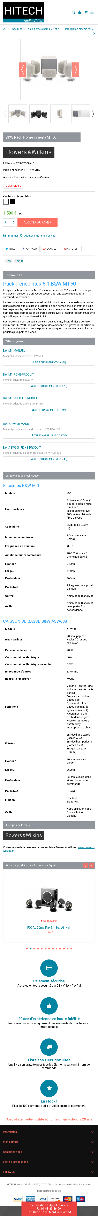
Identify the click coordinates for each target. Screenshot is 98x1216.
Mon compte (10, 1141)
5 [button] (42, 948)
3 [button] (34, 948)
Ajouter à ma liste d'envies (39, 235)
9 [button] (56, 948)
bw (9, 260)
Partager (30, 248)
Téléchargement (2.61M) (49, 362)
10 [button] (60, 948)
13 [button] (71, 948)
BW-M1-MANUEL (14, 350)
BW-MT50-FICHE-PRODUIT (20, 398)
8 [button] (53, 948)
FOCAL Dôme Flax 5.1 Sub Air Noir (49, 927)
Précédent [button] (22, 69)
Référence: (9, 163)
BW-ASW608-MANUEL (17, 424)
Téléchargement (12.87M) (49, 435)
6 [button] (45, 948)
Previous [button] (5, 114)
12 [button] (67, 948)
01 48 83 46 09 (49, 1208)
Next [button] (93, 114)
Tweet (11, 248)
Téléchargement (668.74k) (49, 459)
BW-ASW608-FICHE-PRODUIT (22, 447)
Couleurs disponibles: (17, 196)
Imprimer (12, 235)
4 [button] (38, 948)
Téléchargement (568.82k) (49, 386)
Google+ (50, 248)
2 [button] (30, 948)
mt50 (20, 260)
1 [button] (27, 948)
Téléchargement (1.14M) (49, 410)
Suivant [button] (75, 69)
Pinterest (71, 248)
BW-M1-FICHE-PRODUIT (18, 374)
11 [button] (64, 948)
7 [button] (49, 948)
